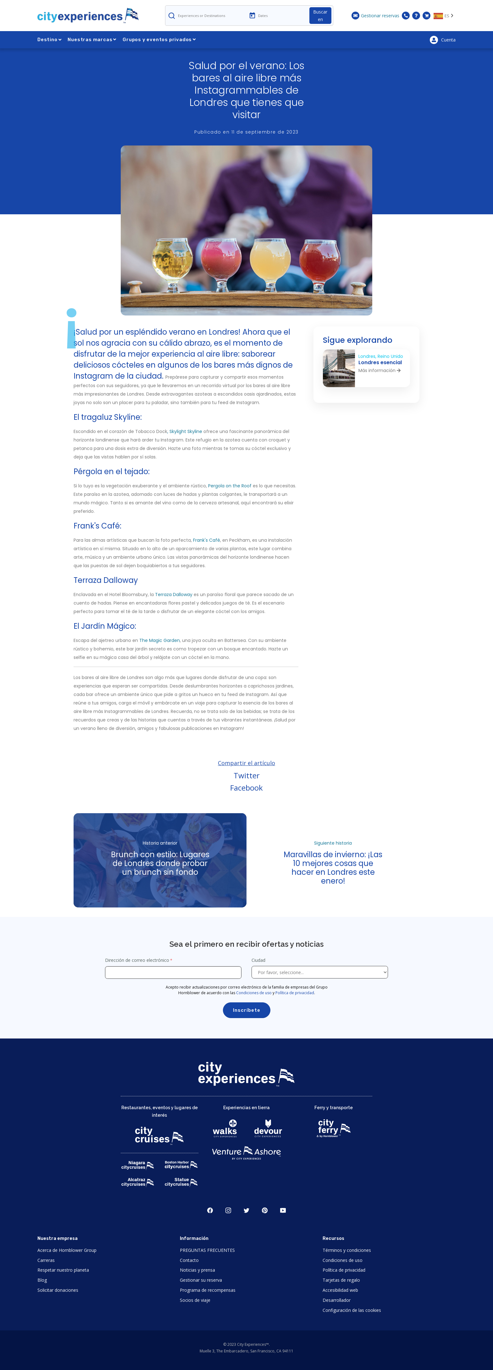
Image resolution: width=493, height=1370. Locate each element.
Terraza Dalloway (173, 594)
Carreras (46, 1260)
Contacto (189, 1260)
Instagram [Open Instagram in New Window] (228, 1210)
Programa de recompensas (207, 1290)
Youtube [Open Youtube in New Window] (283, 1210)
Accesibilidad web (340, 1290)
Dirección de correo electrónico (137, 960)
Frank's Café (206, 540)
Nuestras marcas (92, 39)
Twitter (247, 775)
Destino (49, 39)
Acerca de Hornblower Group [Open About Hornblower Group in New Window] (67, 1250)
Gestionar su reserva (201, 1280)
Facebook (246, 787)
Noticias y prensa (197, 1270)
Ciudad (259, 960)
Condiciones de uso (254, 992)
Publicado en (246, 132)
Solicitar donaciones (57, 1290)
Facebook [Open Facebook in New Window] (210, 1210)
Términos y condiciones (347, 1250)
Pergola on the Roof (230, 486)
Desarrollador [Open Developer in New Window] (337, 1300)
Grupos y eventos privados (159, 39)
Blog (42, 1280)
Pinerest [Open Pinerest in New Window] (265, 1210)
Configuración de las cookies (352, 1310)
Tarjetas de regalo (341, 1280)
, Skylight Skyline (184, 431)
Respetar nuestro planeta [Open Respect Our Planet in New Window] (63, 1270)
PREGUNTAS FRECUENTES (207, 1250)
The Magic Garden (159, 640)
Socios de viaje (195, 1300)
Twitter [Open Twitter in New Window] (246, 1210)
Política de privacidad (294, 992)
